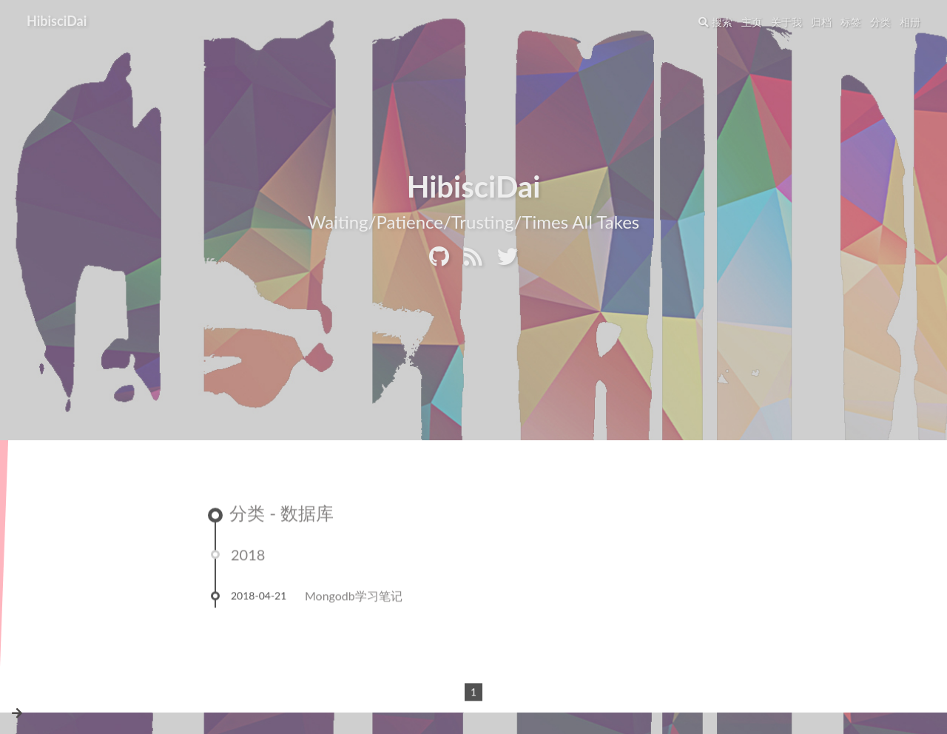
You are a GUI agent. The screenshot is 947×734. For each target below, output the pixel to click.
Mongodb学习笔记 (353, 598)
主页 (751, 22)
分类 (880, 22)
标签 (850, 22)
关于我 (786, 22)
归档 (821, 22)
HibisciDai (57, 21)
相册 (910, 22)
